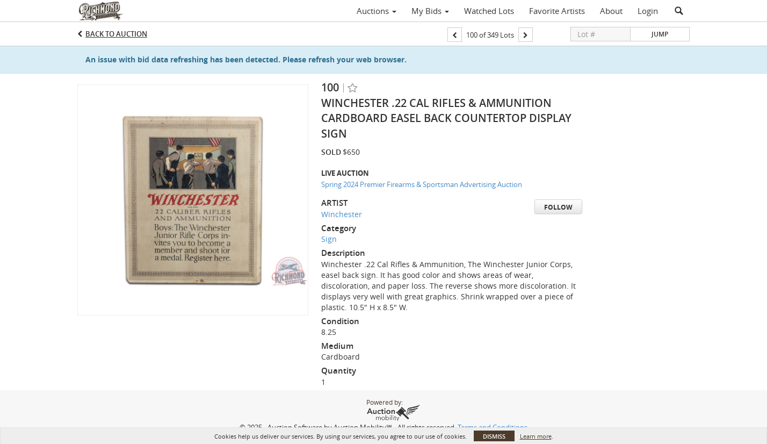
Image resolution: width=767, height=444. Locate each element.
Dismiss (494, 436)
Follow (558, 207)
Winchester (341, 214)
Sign (329, 239)
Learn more (536, 436)
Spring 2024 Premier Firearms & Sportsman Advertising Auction (421, 184)
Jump (660, 34)
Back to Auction (116, 34)
